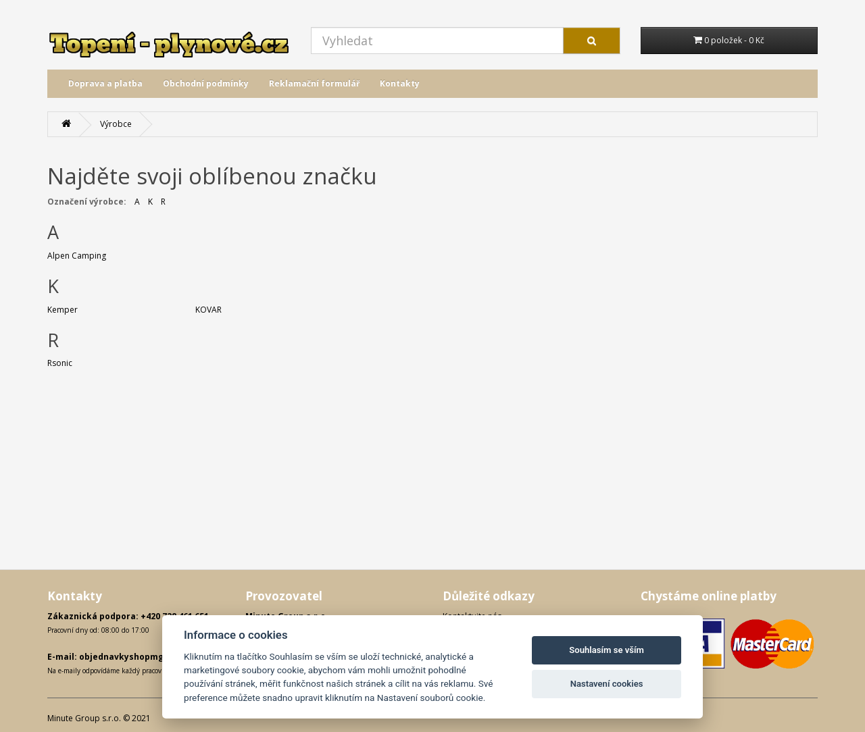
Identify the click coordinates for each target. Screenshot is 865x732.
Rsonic (59, 363)
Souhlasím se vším (606, 650)
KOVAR (208, 309)
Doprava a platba (105, 83)
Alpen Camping (76, 255)
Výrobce (116, 124)
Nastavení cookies (606, 684)
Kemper (62, 309)
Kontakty (400, 83)
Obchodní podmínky (206, 83)
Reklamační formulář (314, 83)
